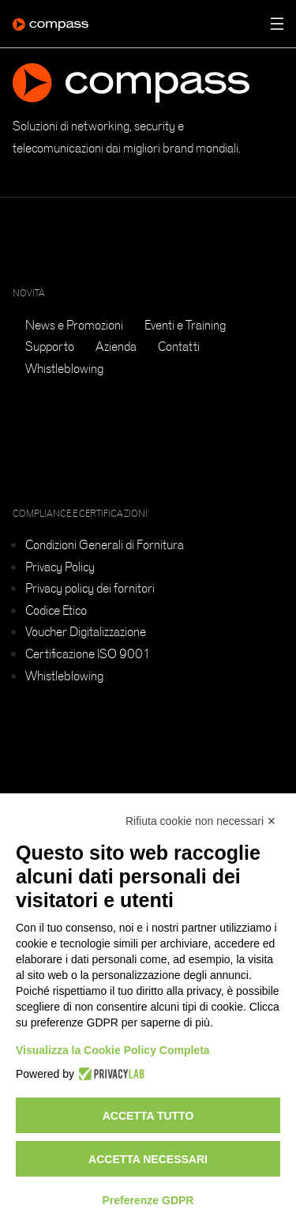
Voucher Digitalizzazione (85, 631)
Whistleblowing (64, 368)
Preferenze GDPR (148, 1200)
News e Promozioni (74, 324)
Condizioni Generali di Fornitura (104, 544)
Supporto (49, 346)
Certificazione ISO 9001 (88, 653)
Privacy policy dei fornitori (90, 588)
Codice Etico (56, 610)
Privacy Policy (60, 566)
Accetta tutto (148, 1115)
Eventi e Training (185, 324)
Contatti (179, 346)
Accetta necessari (148, 1159)
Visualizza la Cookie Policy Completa (113, 1050)
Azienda (116, 346)
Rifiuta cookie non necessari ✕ (201, 821)
